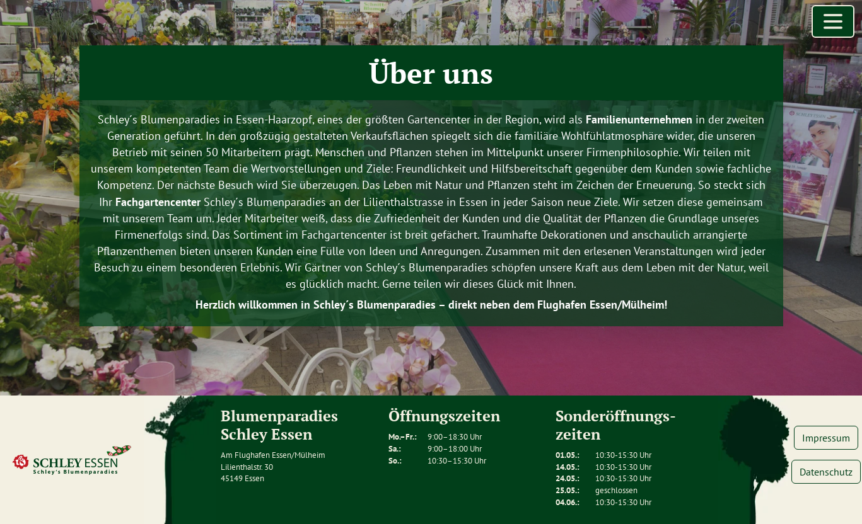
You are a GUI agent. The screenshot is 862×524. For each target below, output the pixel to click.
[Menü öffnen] (833, 21)
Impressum (826, 437)
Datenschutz (826, 471)
